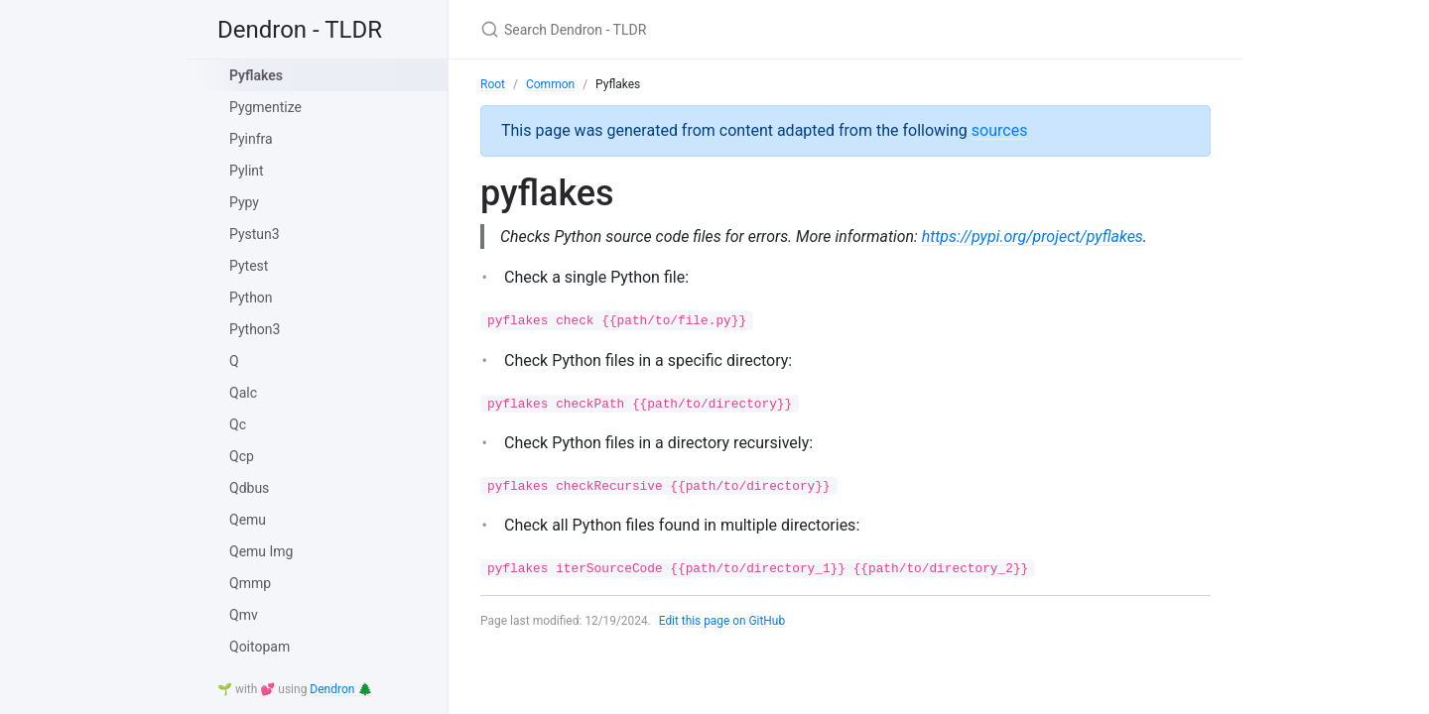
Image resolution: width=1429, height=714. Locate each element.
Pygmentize (265, 107)
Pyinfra (251, 139)
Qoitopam (259, 646)
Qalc (243, 393)
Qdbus (249, 488)
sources (1000, 130)
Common (550, 84)
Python (251, 297)
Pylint (246, 170)
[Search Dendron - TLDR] (714, 29)
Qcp (241, 456)
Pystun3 (254, 234)
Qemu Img (261, 551)
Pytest (248, 266)
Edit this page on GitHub (723, 621)
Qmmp (250, 583)
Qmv (243, 615)
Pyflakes (256, 75)
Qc (237, 424)
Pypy (244, 202)
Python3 (254, 329)
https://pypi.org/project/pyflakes (1035, 236)
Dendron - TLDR (299, 30)
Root (492, 84)
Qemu (247, 520)
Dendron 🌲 (341, 689)
